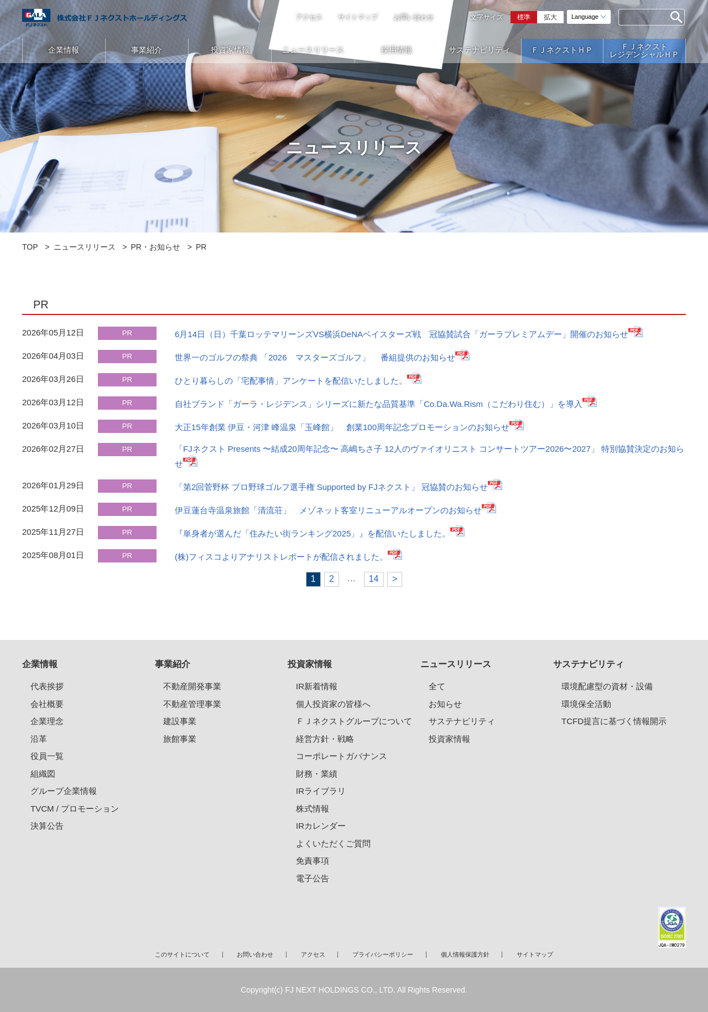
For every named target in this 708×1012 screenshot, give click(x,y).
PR (127, 333)
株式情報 (312, 808)
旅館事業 (179, 738)
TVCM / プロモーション (74, 808)
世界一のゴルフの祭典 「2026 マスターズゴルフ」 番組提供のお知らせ (315, 357)
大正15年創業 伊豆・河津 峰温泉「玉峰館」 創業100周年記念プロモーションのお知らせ (342, 427)
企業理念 (47, 721)
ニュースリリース (313, 49)
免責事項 (312, 860)
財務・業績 (316, 773)
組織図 (42, 773)
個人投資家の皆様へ (333, 704)
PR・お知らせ (155, 246)
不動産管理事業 (192, 704)
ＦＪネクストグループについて (354, 721)
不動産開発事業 (192, 686)
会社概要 (47, 704)
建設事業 (179, 721)
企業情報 (63, 49)
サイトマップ (358, 17)
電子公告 (312, 878)
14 (374, 579)
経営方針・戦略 (325, 738)
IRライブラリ (321, 791)
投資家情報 (230, 49)
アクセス (309, 17)
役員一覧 (47, 756)
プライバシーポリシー (382, 954)
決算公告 (47, 825)
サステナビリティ (480, 49)
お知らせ (445, 704)
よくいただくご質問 (333, 843)
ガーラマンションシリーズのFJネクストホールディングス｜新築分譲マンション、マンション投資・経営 (104, 18)
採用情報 (396, 49)
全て (437, 686)
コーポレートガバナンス (341, 756)
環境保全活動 (586, 704)
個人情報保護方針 (465, 954)
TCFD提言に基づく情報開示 (614, 721)
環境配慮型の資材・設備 (607, 686)
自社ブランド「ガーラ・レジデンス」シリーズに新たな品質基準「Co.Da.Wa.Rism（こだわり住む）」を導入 (378, 404)
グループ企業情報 (63, 791)
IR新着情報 (316, 686)
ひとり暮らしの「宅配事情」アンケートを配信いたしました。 (291, 380)
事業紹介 (146, 49)
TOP (30, 246)
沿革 (38, 738)
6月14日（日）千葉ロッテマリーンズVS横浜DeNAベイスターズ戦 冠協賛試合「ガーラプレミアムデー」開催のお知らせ (401, 334)
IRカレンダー (321, 825)
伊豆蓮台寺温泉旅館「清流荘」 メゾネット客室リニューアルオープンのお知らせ (328, 510)
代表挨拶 (47, 686)
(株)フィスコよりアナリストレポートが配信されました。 (281, 556)
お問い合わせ (414, 17)
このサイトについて (182, 954)
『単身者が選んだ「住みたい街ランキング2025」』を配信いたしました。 (312, 533)
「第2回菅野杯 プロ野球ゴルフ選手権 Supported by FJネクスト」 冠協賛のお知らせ (331, 487)
